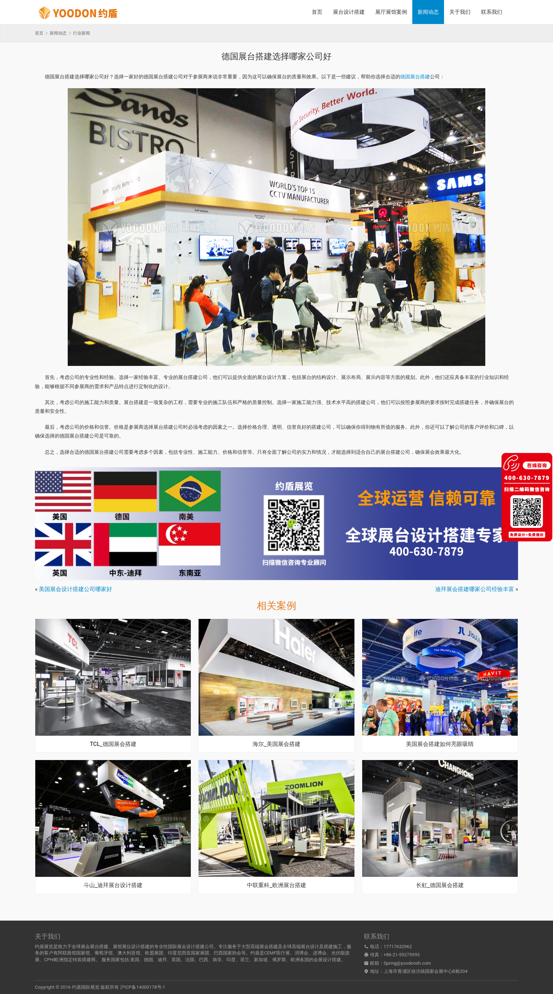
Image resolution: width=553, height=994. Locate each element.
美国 (134, 959)
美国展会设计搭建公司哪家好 (75, 589)
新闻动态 (428, 12)
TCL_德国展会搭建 (113, 744)
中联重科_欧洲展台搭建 (276, 885)
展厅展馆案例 (391, 12)
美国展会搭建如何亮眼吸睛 (440, 744)
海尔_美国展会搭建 (276, 744)
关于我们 (459, 12)
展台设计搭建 (349, 12)
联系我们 (491, 12)
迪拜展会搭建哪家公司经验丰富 (474, 589)
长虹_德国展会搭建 (440, 885)
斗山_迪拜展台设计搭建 (113, 885)
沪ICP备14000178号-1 (142, 987)
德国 (148, 959)
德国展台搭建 (415, 76)
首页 (317, 12)
